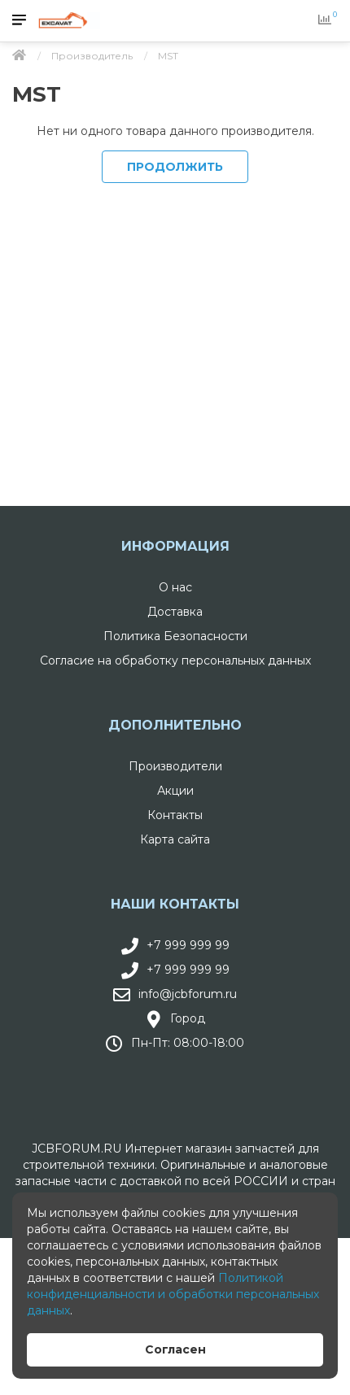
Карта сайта (175, 839)
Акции (175, 790)
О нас (175, 587)
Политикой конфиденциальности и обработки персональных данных (173, 1294)
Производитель (92, 56)
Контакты (175, 815)
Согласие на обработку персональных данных (175, 660)
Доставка (175, 611)
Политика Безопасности (175, 636)
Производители (175, 766)
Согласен (175, 1349)
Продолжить (175, 166)
